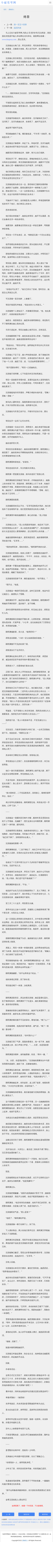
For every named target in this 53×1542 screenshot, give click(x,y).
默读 (39, 1519)
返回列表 (17, 28)
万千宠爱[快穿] (27, 1519)
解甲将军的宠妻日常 (24, 1522)
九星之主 (35, 1519)
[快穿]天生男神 (18, 1519)
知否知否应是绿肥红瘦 (8, 1525)
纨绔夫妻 (11, 1519)
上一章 (8, 1514)
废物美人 (11, 9)
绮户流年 (43, 1519)
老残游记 (10, 1522)
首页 (5, 9)
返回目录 (26, 1514)
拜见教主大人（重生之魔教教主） (41, 1522)
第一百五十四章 (20, 25)
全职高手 (15, 1522)
